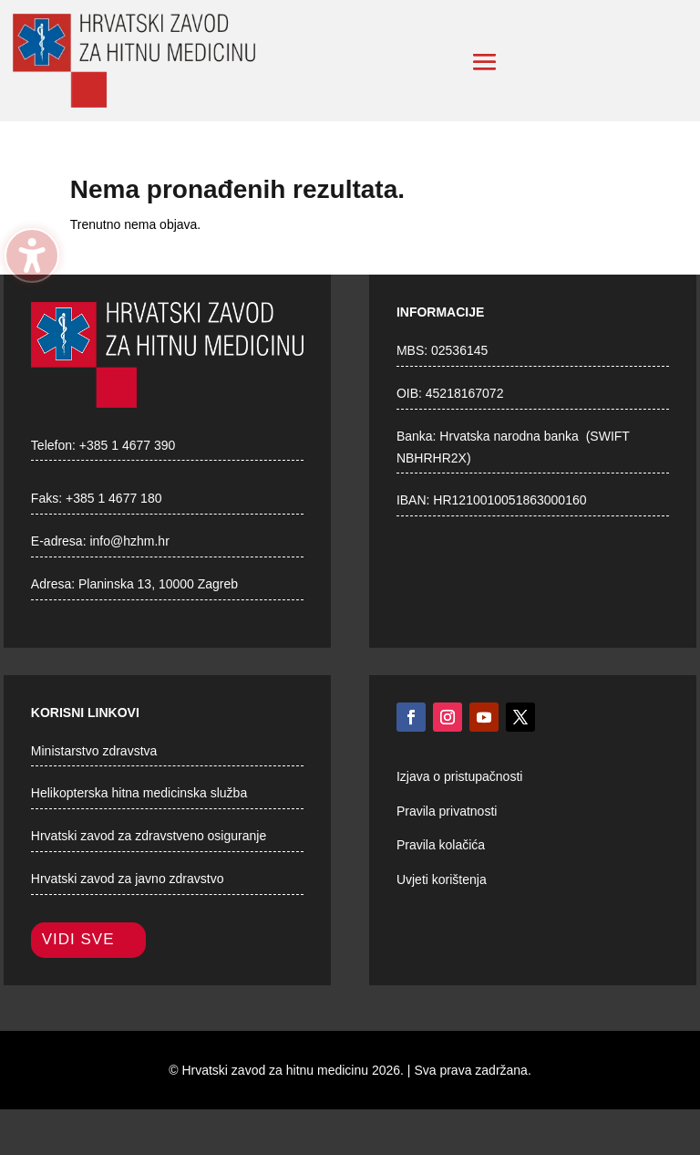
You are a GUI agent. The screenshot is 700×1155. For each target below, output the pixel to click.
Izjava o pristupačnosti (459, 776)
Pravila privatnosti (447, 811)
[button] (485, 62)
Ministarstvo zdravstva (94, 751)
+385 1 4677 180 (114, 498)
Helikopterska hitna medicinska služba (139, 793)
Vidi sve (78, 939)
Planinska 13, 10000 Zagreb (158, 584)
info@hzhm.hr (129, 541)
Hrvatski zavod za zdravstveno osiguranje (148, 835)
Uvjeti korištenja (441, 879)
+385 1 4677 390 (127, 445)
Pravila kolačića (440, 845)
